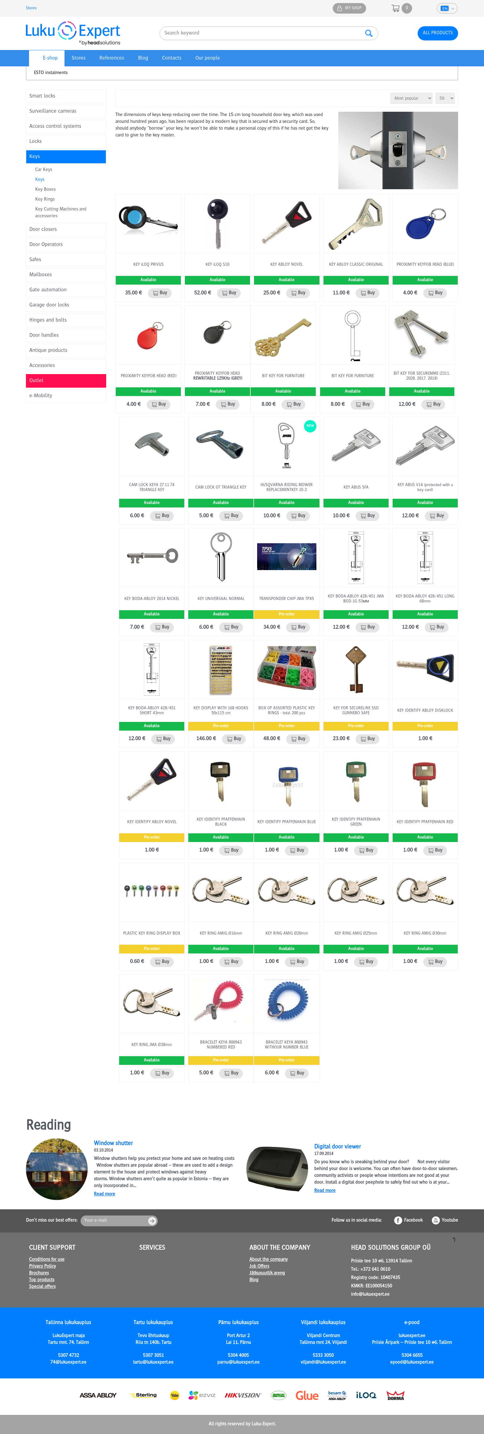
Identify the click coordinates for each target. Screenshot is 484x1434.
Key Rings (45, 199)
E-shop (50, 58)
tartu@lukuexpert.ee (153, 1362)
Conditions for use (47, 1259)
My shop (353, 8)
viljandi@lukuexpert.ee (323, 1362)
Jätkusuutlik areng (267, 1273)
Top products (41, 1280)
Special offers (42, 1287)
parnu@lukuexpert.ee (238, 1362)
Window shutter (113, 1144)
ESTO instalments (51, 73)
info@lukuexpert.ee (370, 1294)
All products (438, 33)
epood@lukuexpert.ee (412, 1362)
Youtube (450, 1220)
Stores (31, 8)
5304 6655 (412, 1355)
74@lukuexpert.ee (68, 1362)
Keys (39, 179)
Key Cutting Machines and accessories (60, 213)
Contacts (172, 58)
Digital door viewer (337, 1147)
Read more (104, 1194)
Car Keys (43, 170)
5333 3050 (323, 1355)
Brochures (39, 1273)
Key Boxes (45, 189)
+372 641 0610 (375, 1269)
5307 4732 (68, 1355)
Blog (143, 58)
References (111, 58)
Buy (163, 293)
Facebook (413, 1220)
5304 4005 (238, 1355)
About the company (268, 1259)
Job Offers (259, 1266)
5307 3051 (153, 1355)
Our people (207, 58)
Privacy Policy (42, 1266)
